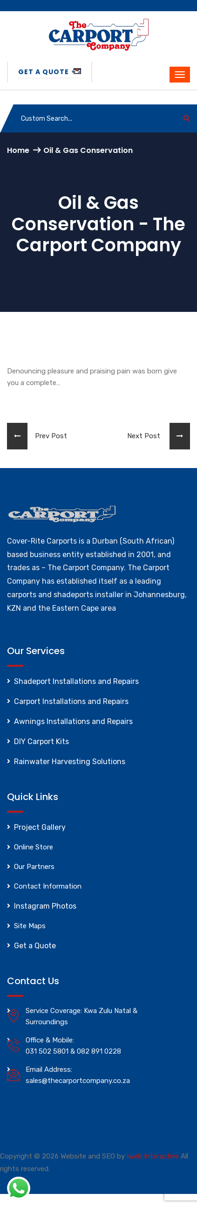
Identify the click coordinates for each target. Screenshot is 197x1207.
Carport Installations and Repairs (71, 701)
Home (18, 150)
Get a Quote (49, 71)
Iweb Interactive (153, 1156)
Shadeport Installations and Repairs (76, 681)
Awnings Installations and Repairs (73, 721)
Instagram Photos (45, 906)
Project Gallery (40, 827)
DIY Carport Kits (41, 741)
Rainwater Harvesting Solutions (69, 761)
